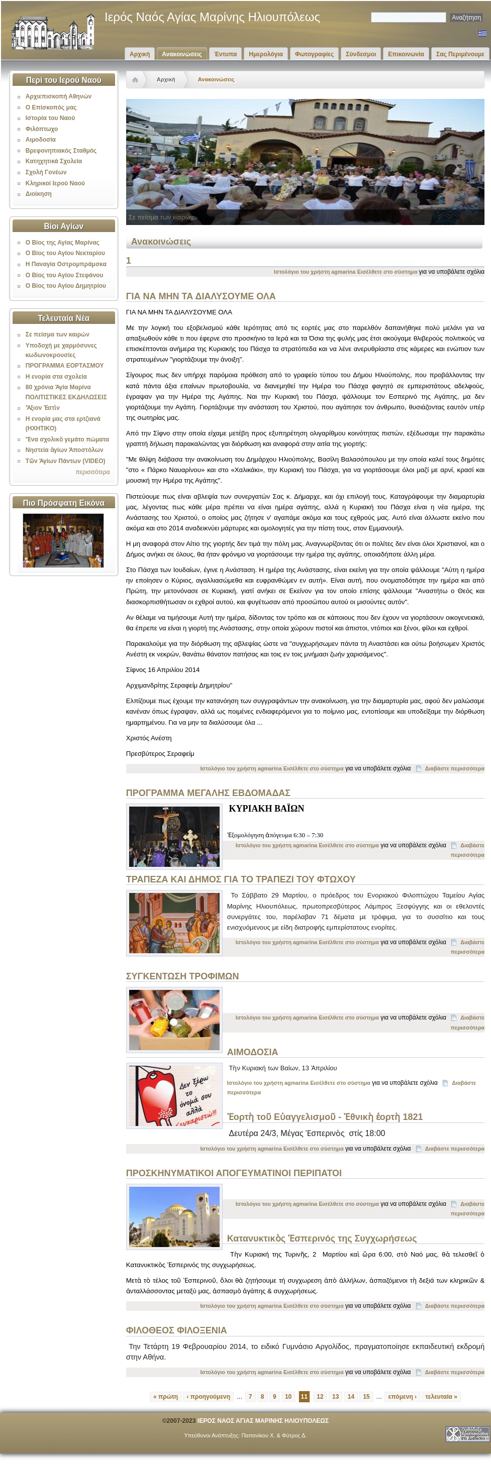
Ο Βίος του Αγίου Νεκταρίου (65, 253)
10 (288, 1396)
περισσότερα (92, 472)
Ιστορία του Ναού (50, 118)
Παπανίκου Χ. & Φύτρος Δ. (274, 1435)
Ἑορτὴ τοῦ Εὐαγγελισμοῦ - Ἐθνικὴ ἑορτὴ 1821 (325, 1117)
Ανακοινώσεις (182, 54)
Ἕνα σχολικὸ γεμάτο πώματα (67, 439)
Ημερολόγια (266, 54)
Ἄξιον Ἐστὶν (43, 407)
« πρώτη (165, 1396)
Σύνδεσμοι (361, 54)
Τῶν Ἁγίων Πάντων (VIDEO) (66, 461)
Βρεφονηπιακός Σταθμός (61, 150)
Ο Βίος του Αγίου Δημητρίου (66, 285)
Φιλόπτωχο (42, 129)
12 (320, 1396)
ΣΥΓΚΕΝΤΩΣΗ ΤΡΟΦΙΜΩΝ (182, 976)
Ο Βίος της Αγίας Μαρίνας (63, 242)
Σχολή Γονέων (46, 172)
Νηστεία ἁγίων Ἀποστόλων (65, 450)
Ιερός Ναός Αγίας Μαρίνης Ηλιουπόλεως (212, 17)
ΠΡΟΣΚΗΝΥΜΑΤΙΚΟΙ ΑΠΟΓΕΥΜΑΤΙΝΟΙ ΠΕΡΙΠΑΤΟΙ (234, 1173)
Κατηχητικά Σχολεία (54, 161)
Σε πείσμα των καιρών (57, 334)
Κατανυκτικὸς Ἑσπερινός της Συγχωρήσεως (322, 1238)
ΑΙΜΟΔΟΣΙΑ (252, 1052)
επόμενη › (402, 1396)
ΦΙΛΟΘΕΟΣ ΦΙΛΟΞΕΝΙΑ (176, 1330)
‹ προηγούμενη (208, 1396)
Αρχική (140, 54)
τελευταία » (441, 1396)
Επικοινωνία (406, 54)
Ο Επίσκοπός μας (51, 107)
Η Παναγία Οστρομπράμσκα (66, 264)
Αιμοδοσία (41, 139)
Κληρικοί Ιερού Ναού (55, 183)
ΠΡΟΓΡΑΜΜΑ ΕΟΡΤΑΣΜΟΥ (65, 365)
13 (335, 1396)
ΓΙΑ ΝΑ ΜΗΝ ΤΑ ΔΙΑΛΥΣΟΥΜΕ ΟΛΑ (201, 296)
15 (366, 1396)
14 (351, 1396)
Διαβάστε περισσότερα (454, 768)
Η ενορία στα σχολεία (56, 376)
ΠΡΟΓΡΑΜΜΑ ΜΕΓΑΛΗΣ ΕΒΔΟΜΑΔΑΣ (208, 793)
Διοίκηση (39, 193)
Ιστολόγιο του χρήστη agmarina (314, 272)
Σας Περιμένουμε (460, 54)
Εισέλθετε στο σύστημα (387, 272)
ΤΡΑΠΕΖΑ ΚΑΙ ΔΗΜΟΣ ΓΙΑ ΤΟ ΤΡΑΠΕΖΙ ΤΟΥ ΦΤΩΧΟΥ (241, 879)
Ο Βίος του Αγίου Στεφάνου (65, 275)
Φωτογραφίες (314, 54)
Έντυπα (225, 54)
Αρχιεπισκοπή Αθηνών (58, 96)
